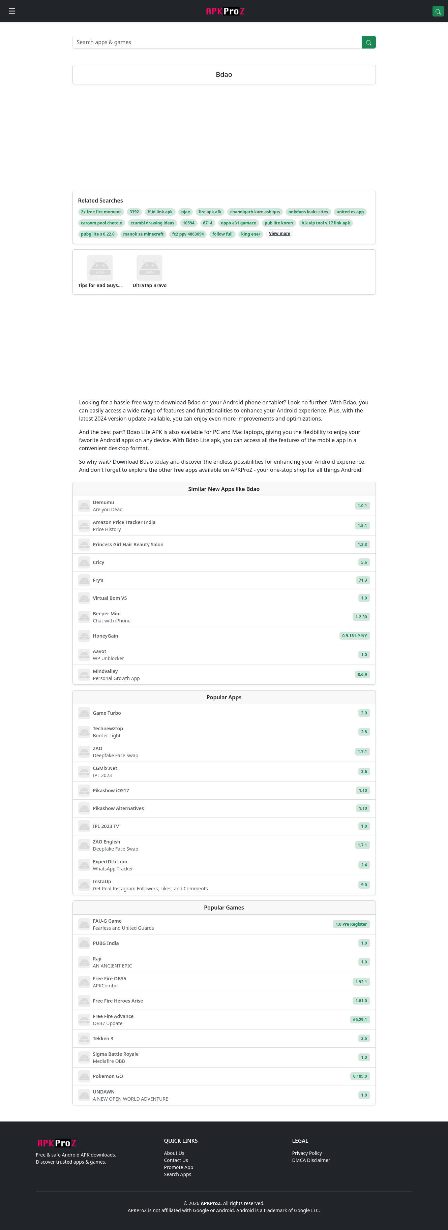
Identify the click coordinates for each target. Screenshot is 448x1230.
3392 (134, 212)
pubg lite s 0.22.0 (98, 234)
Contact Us (176, 1160)
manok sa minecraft (143, 234)
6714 (207, 223)
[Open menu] (12, 11)
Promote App (178, 1167)
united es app (350, 212)
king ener (250, 234)
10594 (188, 223)
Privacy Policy (307, 1153)
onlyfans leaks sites (308, 212)
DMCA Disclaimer (311, 1160)
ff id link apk (160, 212)
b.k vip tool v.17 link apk (326, 223)
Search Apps (177, 1174)
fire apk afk (210, 212)
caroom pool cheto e (101, 223)
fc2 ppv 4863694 (188, 234)
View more (279, 233)
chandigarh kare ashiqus (255, 212)
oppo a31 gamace (238, 223)
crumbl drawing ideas (152, 223)
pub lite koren (279, 223)
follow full (222, 234)
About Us (174, 1153)
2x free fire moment (101, 212)
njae (185, 212)
